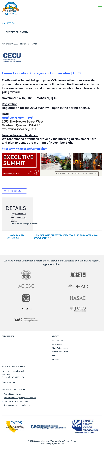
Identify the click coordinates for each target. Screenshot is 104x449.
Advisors (55, 359)
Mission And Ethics (60, 352)
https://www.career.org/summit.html (24, 224)
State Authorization (60, 348)
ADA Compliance (57, 441)
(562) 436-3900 (9, 382)
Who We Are (57, 341)
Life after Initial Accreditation (16, 401)
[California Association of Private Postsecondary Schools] (15, 427)
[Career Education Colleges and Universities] (48, 427)
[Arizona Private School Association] (85, 427)
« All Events (8, 23)
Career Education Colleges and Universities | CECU (42, 73)
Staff (54, 356)
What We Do (57, 344)
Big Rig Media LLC (55, 444)
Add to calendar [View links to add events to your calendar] (14, 191)
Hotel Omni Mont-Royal (17, 117)
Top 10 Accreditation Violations (17, 405)
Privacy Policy (70, 441)
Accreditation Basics (12, 394)
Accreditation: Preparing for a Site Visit (20, 398)
